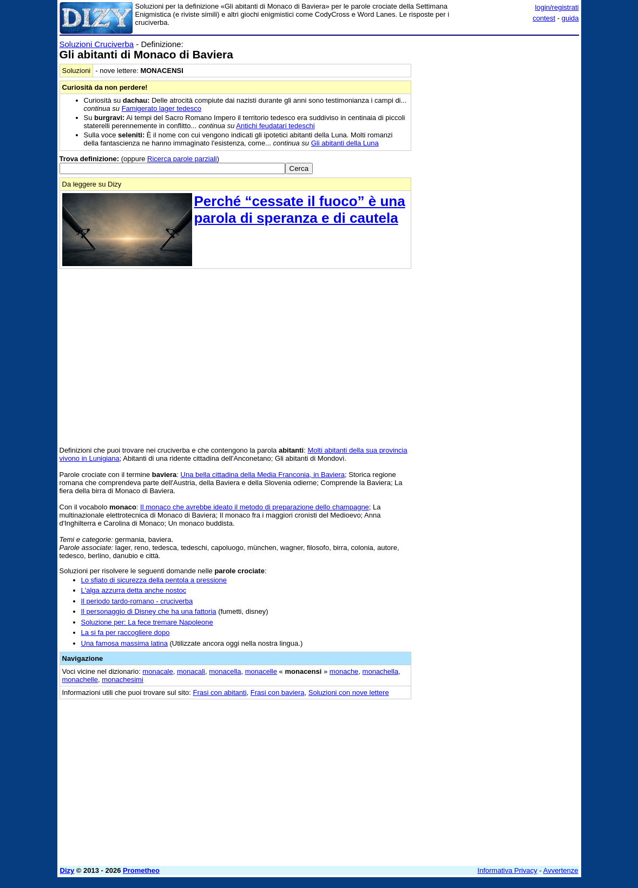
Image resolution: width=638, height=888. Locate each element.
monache (344, 671)
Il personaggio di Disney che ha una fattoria (148, 611)
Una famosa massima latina (124, 643)
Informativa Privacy (507, 870)
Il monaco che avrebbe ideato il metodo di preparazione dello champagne (254, 507)
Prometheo (141, 870)
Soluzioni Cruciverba (97, 44)
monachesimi (122, 679)
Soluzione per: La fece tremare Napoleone (147, 622)
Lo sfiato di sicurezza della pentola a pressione (154, 580)
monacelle (261, 671)
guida (570, 18)
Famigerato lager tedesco (161, 108)
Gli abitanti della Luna (345, 143)
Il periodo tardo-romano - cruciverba (137, 601)
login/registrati (557, 7)
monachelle (80, 679)
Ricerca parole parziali (182, 159)
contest (543, 18)
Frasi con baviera (278, 692)
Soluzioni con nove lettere (348, 692)
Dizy (67, 870)
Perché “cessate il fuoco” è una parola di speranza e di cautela (299, 209)
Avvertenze (560, 870)
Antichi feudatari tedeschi (275, 126)
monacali (191, 671)
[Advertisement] (498, 107)
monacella (225, 671)
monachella (381, 671)
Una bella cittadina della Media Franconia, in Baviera (263, 474)
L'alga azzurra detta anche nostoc (134, 590)
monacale (157, 671)
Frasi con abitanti (220, 692)
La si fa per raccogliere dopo (125, 632)
